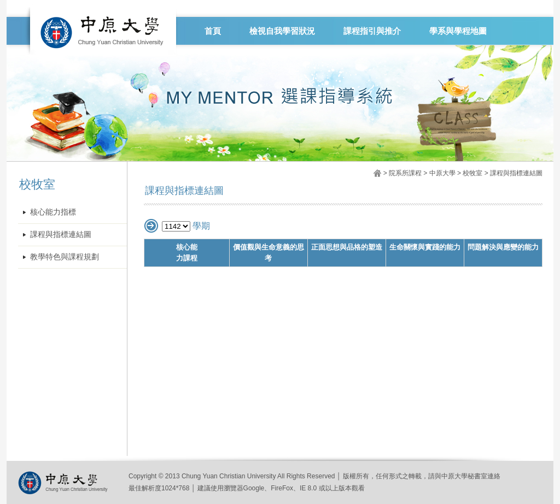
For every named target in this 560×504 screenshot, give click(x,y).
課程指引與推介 (372, 31)
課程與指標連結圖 (60, 234)
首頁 (213, 31)
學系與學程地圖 (458, 31)
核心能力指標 (53, 212)
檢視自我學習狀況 (282, 31)
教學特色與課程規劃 (64, 257)
